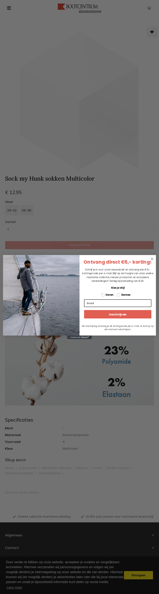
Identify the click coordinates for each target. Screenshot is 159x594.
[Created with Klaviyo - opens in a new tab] (79, 337)
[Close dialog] (152, 259)
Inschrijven (117, 314)
